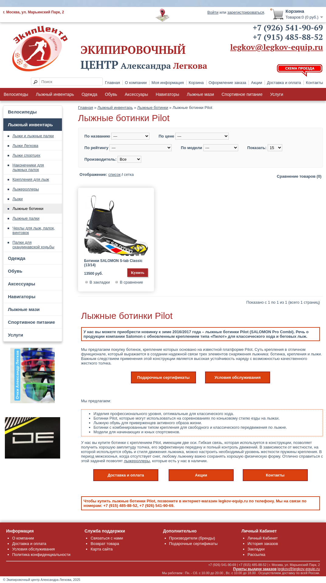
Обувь (111, 94)
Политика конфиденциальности (41, 554)
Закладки (256, 549)
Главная (112, 82)
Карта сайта (101, 549)
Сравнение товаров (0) (299, 176)
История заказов (263, 543)
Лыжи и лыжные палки (33, 136)
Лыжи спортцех (26, 155)
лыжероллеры (137, 461)
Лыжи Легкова (25, 145)
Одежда (89, 94)
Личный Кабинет (263, 538)
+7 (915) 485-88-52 (288, 37)
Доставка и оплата (284, 82)
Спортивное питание (242, 94)
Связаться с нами (107, 538)
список (114, 174)
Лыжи (17, 199)
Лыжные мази (200, 94)
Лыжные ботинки (27, 208)
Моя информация (168, 82)
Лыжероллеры (25, 189)
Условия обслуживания (237, 377)
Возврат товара (105, 543)
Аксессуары (136, 94)
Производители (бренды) (192, 538)
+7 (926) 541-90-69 (288, 27)
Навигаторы (167, 94)
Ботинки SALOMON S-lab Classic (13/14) (113, 263)
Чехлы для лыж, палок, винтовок (33, 230)
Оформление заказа (227, 82)
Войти (213, 12)
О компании (136, 82)
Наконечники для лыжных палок (28, 167)
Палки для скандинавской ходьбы (33, 244)
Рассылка (257, 554)
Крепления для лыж (30, 179)
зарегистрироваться (245, 12)
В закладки (100, 282)
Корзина (196, 82)
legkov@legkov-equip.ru (276, 47)
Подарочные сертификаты (163, 377)
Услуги (276, 94)
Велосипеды (16, 94)
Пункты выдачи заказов (254, 569)
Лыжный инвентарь (55, 94)
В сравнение (131, 282)
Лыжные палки (25, 218)
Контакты (314, 82)
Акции (256, 82)
